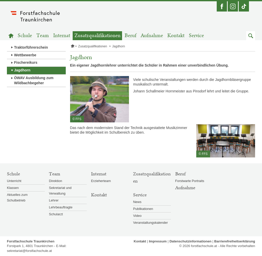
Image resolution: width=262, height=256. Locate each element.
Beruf (130, 35)
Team (42, 35)
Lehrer (54, 200)
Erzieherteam (101, 181)
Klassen (13, 188)
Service (196, 35)
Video (137, 216)
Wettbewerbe (25, 55)
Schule (25, 35)
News (137, 202)
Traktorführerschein (31, 47)
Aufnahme (152, 35)
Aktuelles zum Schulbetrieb (17, 197)
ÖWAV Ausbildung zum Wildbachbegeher (33, 80)
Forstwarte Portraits (189, 181)
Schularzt (56, 214)
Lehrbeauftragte (60, 207)
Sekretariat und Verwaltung (60, 190)
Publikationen (143, 209)
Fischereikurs (25, 62)
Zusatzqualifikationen (97, 35)
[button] (250, 35)
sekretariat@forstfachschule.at (29, 251)
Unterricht (14, 181)
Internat (61, 35)
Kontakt (175, 35)
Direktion (55, 181)
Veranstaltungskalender (150, 223)
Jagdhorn (22, 70)
